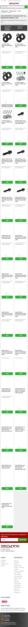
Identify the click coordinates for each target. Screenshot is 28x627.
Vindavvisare (17, 592)
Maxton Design (18, 578)
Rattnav (16, 580)
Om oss (16, 560)
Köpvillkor (3, 562)
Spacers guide (17, 583)
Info (7, 105)
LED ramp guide (18, 576)
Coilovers (16, 563)
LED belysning (17, 574)
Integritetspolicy (5, 563)
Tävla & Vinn (17, 590)
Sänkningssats (17, 587)
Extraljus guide (17, 565)
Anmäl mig (23, 539)
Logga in (3, 565)
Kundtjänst (3, 560)
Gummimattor (17, 572)
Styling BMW (17, 585)
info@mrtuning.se (9, 551)
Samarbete (16, 581)
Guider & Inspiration (19, 571)
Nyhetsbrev (17, 562)
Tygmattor (16, 589)
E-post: (3, 551)
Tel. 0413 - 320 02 (5, 549)
